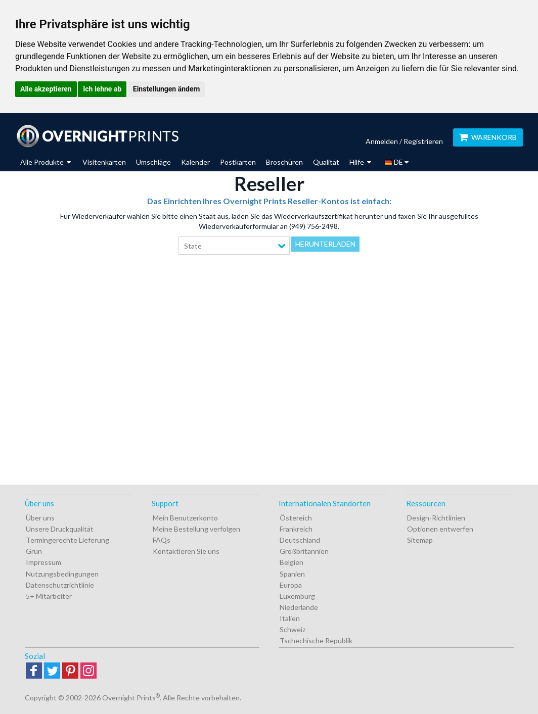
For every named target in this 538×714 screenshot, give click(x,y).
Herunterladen (325, 244)
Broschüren (284, 162)
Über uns (40, 517)
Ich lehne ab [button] (102, 89)
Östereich (296, 517)
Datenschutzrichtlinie (60, 585)
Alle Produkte (45, 162)
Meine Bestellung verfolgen (196, 529)
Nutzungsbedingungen (62, 573)
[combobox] (234, 245)
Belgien (291, 562)
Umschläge (153, 162)
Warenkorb (488, 137)
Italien (290, 618)
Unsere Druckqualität (60, 529)
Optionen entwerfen (440, 529)
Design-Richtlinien (436, 517)
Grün (34, 551)
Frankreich (296, 529)
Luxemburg (297, 596)
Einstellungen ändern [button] (166, 89)
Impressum (43, 562)
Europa (291, 585)
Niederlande (299, 607)
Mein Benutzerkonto (185, 517)
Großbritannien (304, 551)
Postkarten (238, 162)
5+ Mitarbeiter (49, 596)
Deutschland (300, 540)
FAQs (161, 540)
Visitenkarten (104, 162)
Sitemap (420, 540)
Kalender (195, 162)
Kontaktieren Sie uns (186, 551)
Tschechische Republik (316, 640)
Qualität (326, 162)
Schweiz (292, 629)
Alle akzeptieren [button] (46, 89)
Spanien (292, 573)
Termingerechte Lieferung (67, 540)
